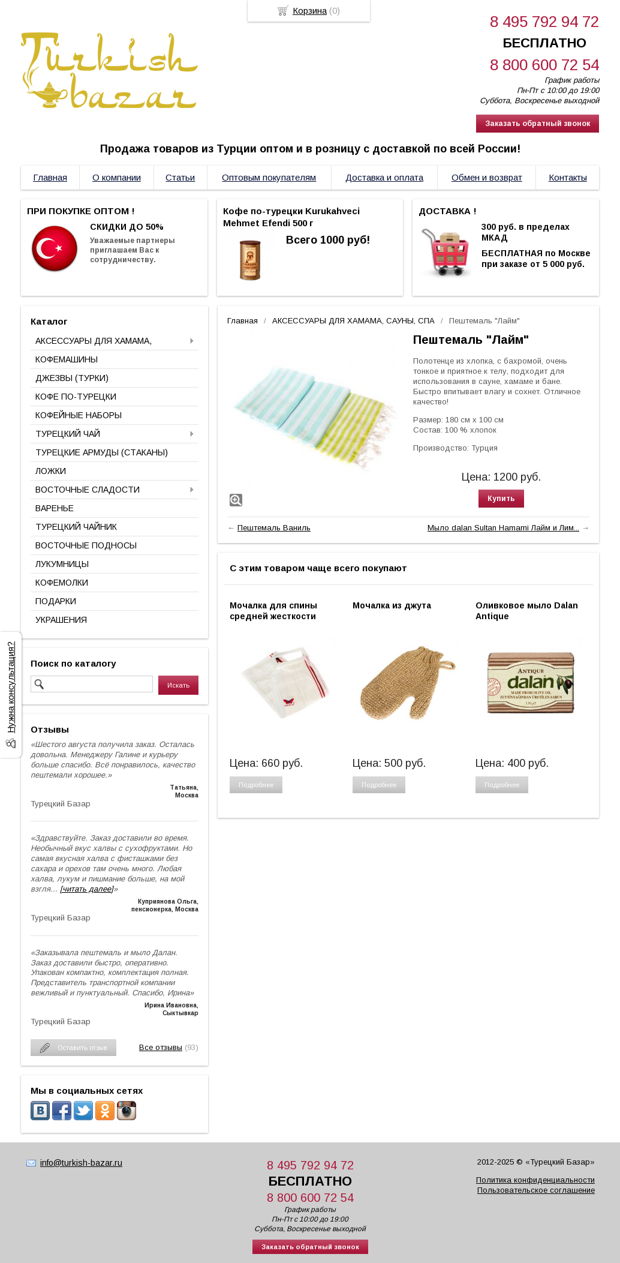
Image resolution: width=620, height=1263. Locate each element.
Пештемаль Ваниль (274, 527)
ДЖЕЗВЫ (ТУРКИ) (72, 378)
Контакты (568, 177)
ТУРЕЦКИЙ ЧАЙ (67, 434)
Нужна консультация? (10, 687)
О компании (116, 177)
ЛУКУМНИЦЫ (62, 564)
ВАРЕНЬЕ (54, 508)
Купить (501, 498)
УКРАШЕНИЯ (61, 620)
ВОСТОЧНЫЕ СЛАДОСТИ (87, 489)
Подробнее (256, 784)
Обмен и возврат (487, 177)
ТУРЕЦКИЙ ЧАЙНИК (76, 527)
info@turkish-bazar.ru (81, 1163)
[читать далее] (86, 888)
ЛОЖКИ (50, 471)
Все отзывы (160, 1047)
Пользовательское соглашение (536, 1190)
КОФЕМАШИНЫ (66, 359)
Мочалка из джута (392, 605)
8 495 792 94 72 (544, 22)
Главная (50, 177)
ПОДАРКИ (55, 601)
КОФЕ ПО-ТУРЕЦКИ (75, 396)
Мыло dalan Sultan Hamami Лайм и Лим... (503, 527)
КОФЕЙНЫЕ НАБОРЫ (78, 415)
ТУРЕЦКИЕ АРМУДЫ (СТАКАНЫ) (101, 452)
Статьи (180, 177)
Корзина (310, 10)
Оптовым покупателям (269, 177)
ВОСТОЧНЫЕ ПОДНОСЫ (86, 545)
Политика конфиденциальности (535, 1179)
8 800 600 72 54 (544, 65)
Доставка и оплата (384, 177)
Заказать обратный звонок (537, 123)
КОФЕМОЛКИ (61, 582)
